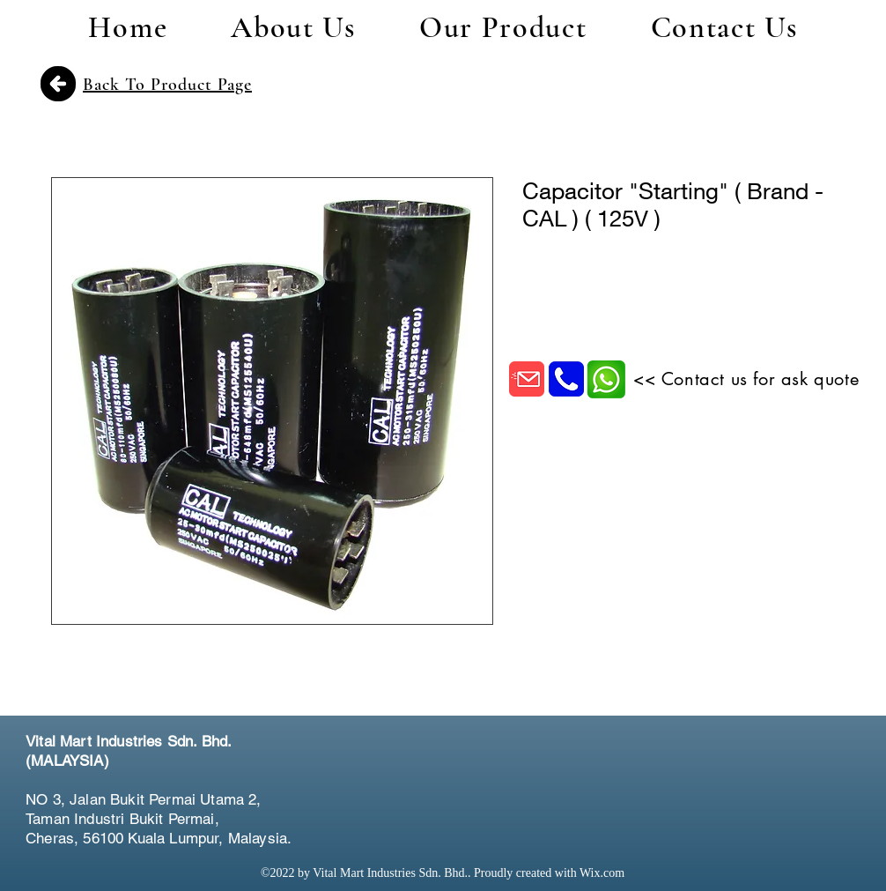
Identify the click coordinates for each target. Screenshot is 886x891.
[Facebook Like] (756, 762)
